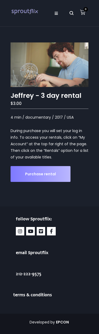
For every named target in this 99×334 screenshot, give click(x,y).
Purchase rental (40, 174)
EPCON (63, 322)
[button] (56, 13)
